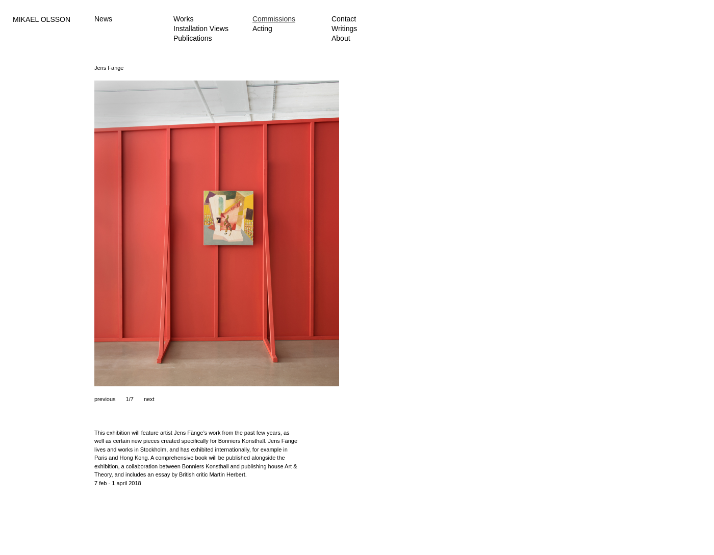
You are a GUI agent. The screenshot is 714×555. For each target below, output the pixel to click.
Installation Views (200, 28)
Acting (262, 28)
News (103, 19)
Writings (344, 28)
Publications (192, 38)
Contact (344, 19)
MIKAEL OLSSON (41, 19)
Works (183, 19)
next (149, 399)
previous (105, 399)
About (341, 38)
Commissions (273, 19)
